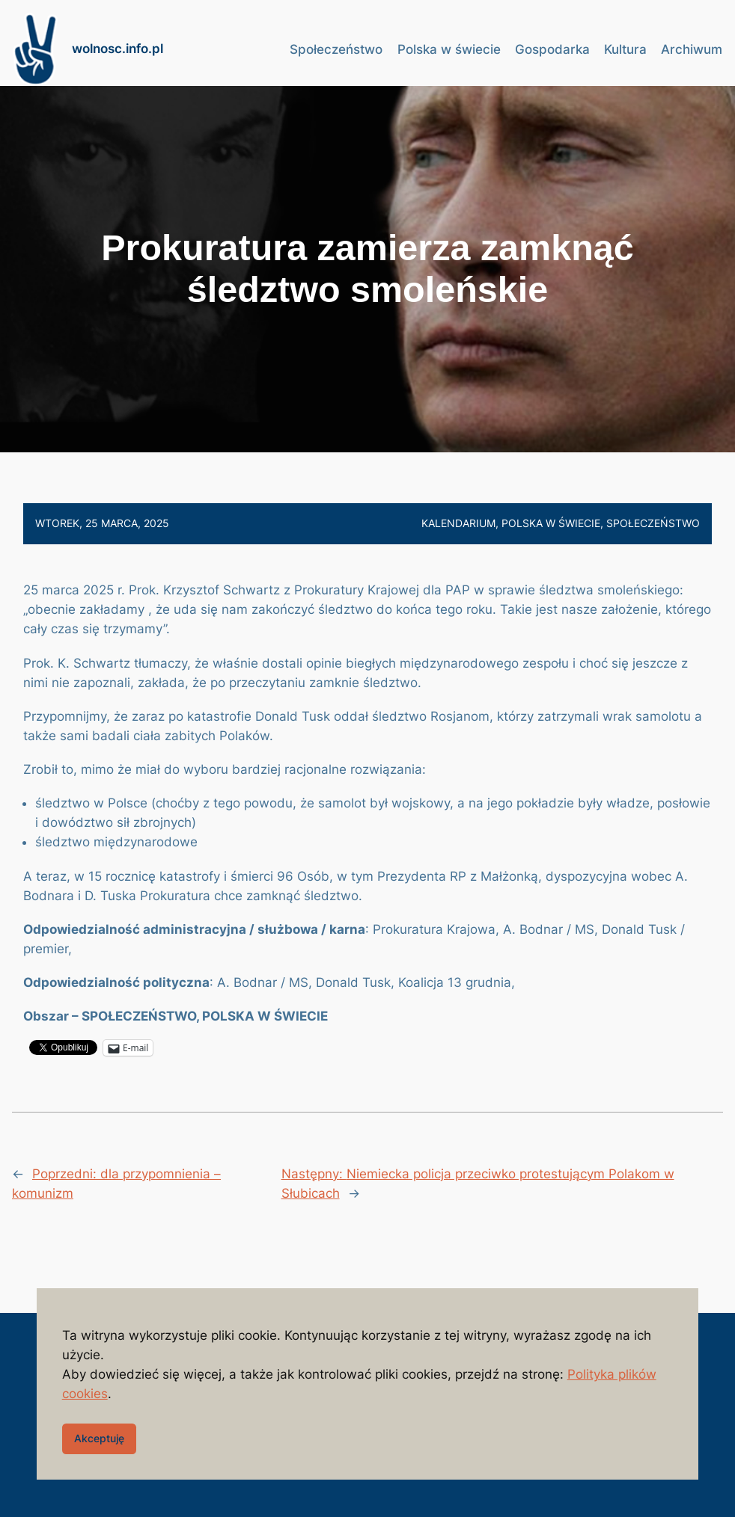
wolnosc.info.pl (117, 48)
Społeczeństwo (653, 523)
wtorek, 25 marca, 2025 (102, 523)
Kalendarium (458, 523)
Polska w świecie (550, 523)
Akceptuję (99, 1438)
